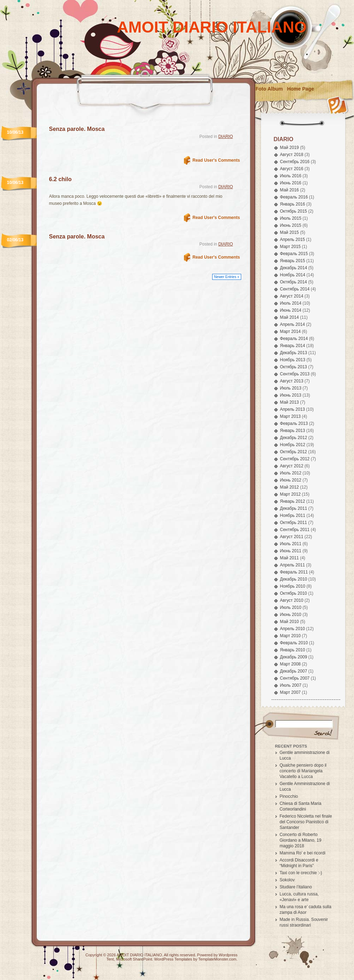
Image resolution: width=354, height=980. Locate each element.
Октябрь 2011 (293, 522)
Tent (110, 959)
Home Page (300, 89)
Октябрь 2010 (293, 593)
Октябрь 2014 (293, 281)
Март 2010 (290, 635)
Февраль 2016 (294, 197)
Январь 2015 (292, 260)
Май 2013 (289, 402)
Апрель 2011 (292, 565)
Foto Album (269, 89)
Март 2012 (290, 494)
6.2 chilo (60, 179)
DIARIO (225, 136)
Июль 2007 (291, 685)
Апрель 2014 (292, 324)
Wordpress (228, 955)
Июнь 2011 (291, 550)
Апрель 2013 (292, 409)
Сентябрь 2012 (295, 458)
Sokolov (287, 879)
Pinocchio (289, 796)
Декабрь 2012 (293, 437)
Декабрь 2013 (293, 352)
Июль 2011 (291, 543)
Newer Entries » (226, 277)
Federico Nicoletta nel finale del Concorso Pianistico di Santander (306, 822)
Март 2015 (290, 246)
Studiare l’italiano (296, 886)
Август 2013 (291, 381)
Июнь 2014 (291, 310)
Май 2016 (289, 190)
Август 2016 (291, 168)
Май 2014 (289, 317)
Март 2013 (290, 416)
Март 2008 (290, 664)
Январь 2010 (292, 649)
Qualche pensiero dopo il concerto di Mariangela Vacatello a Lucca (303, 771)
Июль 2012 (291, 473)
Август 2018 (291, 154)
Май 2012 (289, 487)
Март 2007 (290, 692)
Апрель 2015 (292, 239)
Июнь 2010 (291, 614)
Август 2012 (291, 465)
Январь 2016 (292, 204)
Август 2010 (291, 600)
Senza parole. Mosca (77, 129)
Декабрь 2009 (293, 657)
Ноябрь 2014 (293, 274)
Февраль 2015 (294, 253)
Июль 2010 (291, 607)
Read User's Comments (216, 160)
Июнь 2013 (291, 395)
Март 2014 (290, 331)
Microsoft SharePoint (134, 959)
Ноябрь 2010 (293, 586)
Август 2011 (291, 536)
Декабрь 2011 (293, 508)
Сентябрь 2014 (295, 289)
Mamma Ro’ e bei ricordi (303, 853)
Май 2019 (289, 147)
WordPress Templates (173, 959)
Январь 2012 (292, 501)
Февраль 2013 (294, 423)
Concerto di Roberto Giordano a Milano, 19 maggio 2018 (300, 840)
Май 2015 (289, 232)
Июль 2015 (291, 218)
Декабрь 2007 (293, 671)
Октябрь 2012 (293, 451)
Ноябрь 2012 (293, 444)
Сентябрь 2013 (295, 373)
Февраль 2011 (294, 572)
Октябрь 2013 (293, 366)
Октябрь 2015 (293, 211)
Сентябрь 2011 (295, 529)
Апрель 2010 (292, 628)
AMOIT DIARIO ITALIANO (212, 27)
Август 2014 (291, 296)
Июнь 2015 (291, 225)
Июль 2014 (291, 303)
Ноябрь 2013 (293, 359)
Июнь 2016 (291, 182)
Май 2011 (289, 557)
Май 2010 (289, 621)
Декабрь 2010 (293, 579)
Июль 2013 (291, 388)
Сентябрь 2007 (295, 678)
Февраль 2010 (294, 642)
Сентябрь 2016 (295, 161)
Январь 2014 (292, 345)
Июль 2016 (291, 175)
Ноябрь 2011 (293, 515)
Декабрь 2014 (293, 267)
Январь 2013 (292, 430)
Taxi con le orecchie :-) (301, 872)
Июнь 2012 (291, 480)
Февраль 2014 (294, 338)
